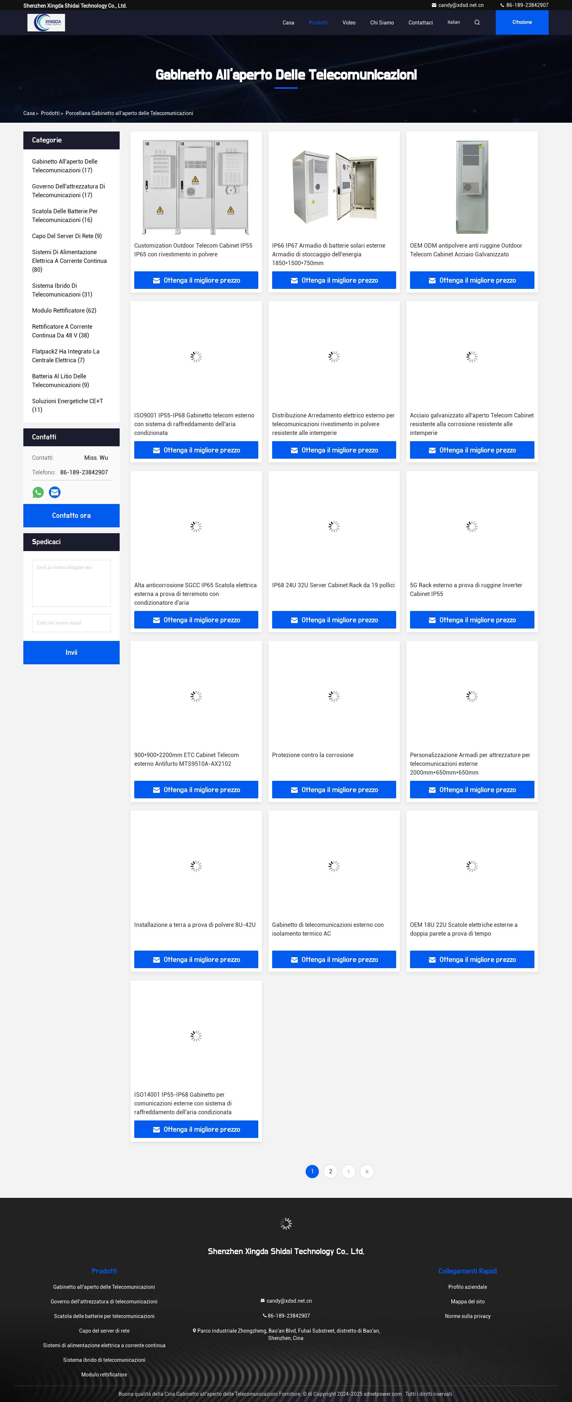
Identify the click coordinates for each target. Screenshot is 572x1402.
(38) (62, 331)
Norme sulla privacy (468, 1316)
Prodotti (316, 23)
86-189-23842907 (524, 5)
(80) (69, 261)
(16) (65, 216)
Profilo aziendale (467, 1287)
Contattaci (418, 23)
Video (346, 23)
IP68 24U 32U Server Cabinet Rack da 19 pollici (333, 585)
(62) (64, 310)
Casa (286, 23)
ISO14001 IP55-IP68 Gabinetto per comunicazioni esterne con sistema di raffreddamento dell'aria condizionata (183, 1103)
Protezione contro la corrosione (312, 755)
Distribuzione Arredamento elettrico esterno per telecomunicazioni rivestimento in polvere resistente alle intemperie (333, 424)
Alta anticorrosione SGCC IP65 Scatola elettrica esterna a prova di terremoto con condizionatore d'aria (195, 594)
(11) (67, 405)
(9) (67, 236)
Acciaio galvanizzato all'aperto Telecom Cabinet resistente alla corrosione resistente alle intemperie (472, 424)
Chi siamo (380, 23)
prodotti (50, 113)
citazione (521, 22)
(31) (62, 290)
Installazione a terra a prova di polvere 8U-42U (195, 924)
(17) (64, 166)
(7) (66, 356)
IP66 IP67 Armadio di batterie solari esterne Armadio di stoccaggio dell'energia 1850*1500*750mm (328, 254)
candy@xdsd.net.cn (458, 5)
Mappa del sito (468, 1301)
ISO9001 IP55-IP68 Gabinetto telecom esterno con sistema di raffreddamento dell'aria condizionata (194, 424)
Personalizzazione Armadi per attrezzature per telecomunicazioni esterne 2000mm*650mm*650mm (470, 764)
